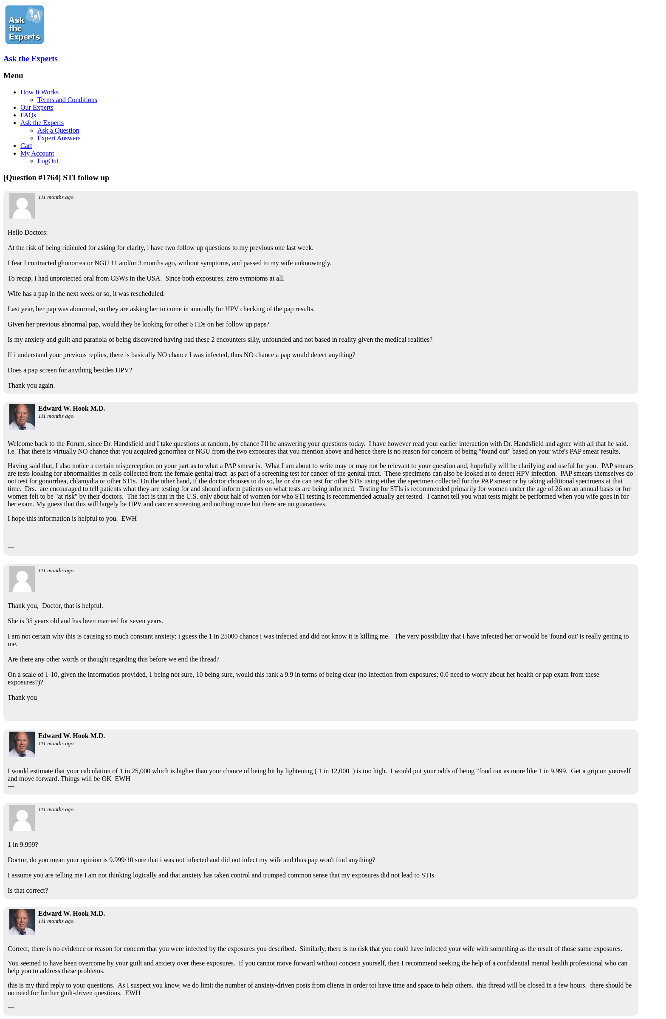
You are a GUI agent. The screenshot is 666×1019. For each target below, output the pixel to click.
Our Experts (37, 107)
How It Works (39, 92)
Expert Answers (59, 138)
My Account (37, 153)
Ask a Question (58, 130)
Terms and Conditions (67, 99)
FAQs (28, 115)
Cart (26, 145)
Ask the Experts (30, 58)
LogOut (48, 161)
